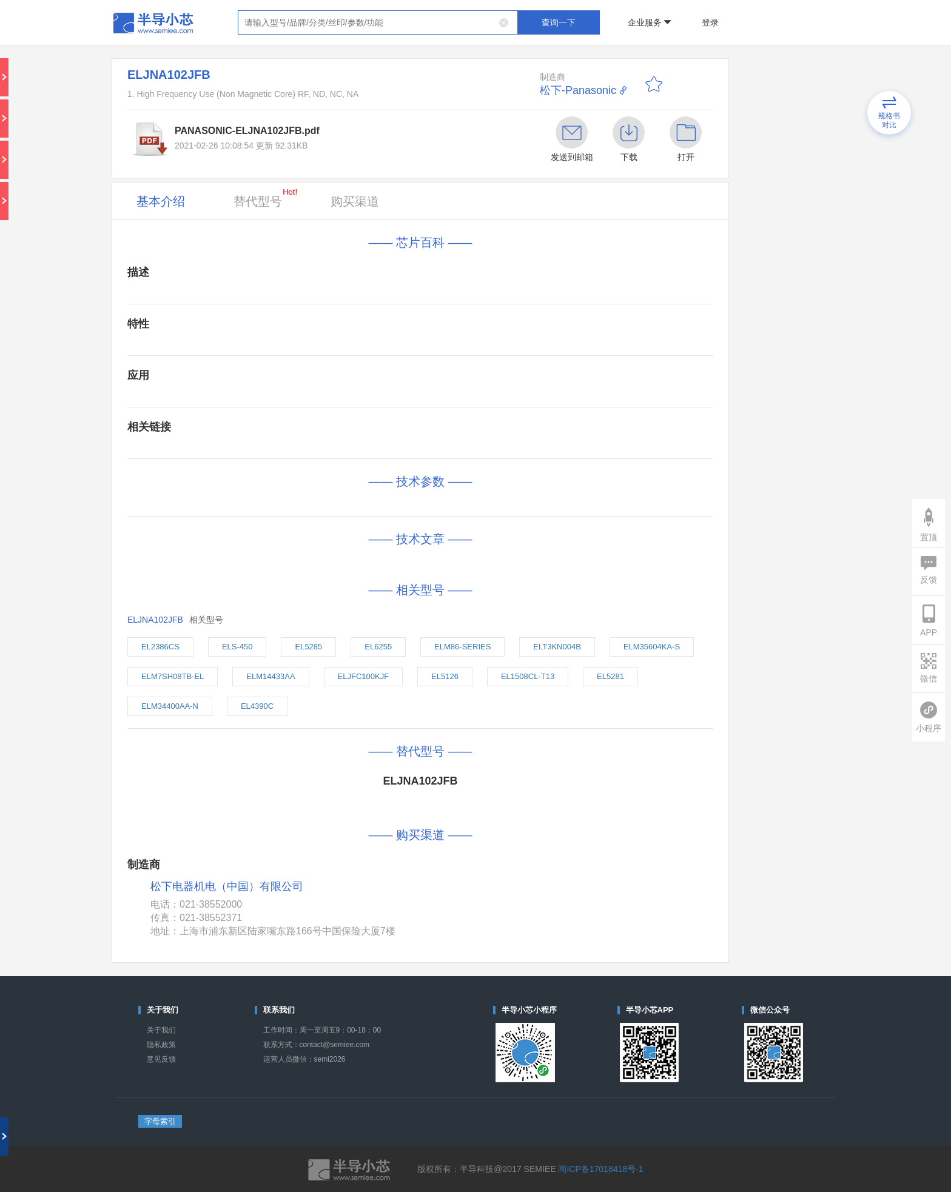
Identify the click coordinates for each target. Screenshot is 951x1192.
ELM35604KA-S (651, 646)
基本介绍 (160, 201)
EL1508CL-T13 (527, 676)
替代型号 (265, 197)
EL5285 (308, 646)
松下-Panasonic (578, 90)
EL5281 (610, 676)
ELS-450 (237, 646)
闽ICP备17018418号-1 (600, 1169)
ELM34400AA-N (169, 706)
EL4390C (257, 706)
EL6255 (378, 646)
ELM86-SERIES (462, 646)
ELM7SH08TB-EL (172, 676)
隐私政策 (161, 1044)
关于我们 (161, 1030)
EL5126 (445, 676)
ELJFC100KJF (363, 676)
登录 (710, 22)
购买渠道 (355, 201)
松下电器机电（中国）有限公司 (226, 886)
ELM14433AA (270, 676)
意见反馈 (161, 1059)
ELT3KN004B (557, 646)
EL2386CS (160, 646)
